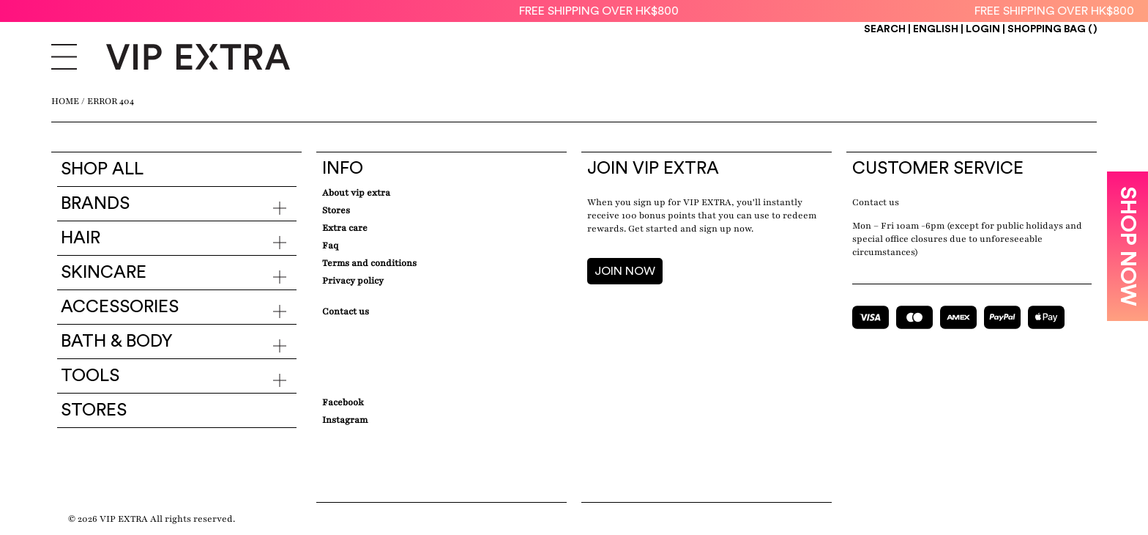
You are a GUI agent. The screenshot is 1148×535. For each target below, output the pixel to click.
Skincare (103, 272)
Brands (95, 204)
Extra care (345, 228)
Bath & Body (117, 341)
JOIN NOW (624, 271)
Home (65, 101)
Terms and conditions (369, 263)
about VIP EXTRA (356, 193)
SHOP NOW (1127, 246)
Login (983, 29)
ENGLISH (937, 29)
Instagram (345, 420)
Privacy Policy (353, 281)
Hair (80, 238)
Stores (94, 410)
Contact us (875, 202)
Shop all (102, 169)
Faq (330, 245)
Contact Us (345, 311)
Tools (90, 376)
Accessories (120, 307)
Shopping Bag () (1052, 29)
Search (885, 29)
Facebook (343, 402)
